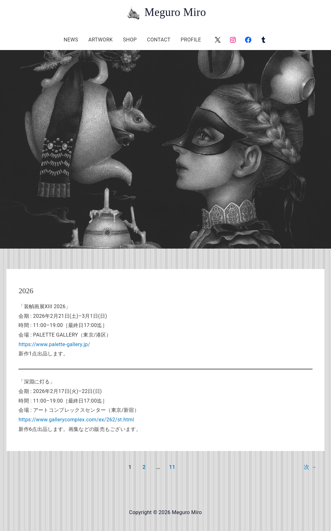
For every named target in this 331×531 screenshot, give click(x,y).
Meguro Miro (175, 12)
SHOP (130, 40)
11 (172, 467)
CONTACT (158, 40)
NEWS (71, 40)
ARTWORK (100, 40)
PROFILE (191, 40)
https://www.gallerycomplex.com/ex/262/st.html (76, 420)
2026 (25, 291)
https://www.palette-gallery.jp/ (54, 344)
